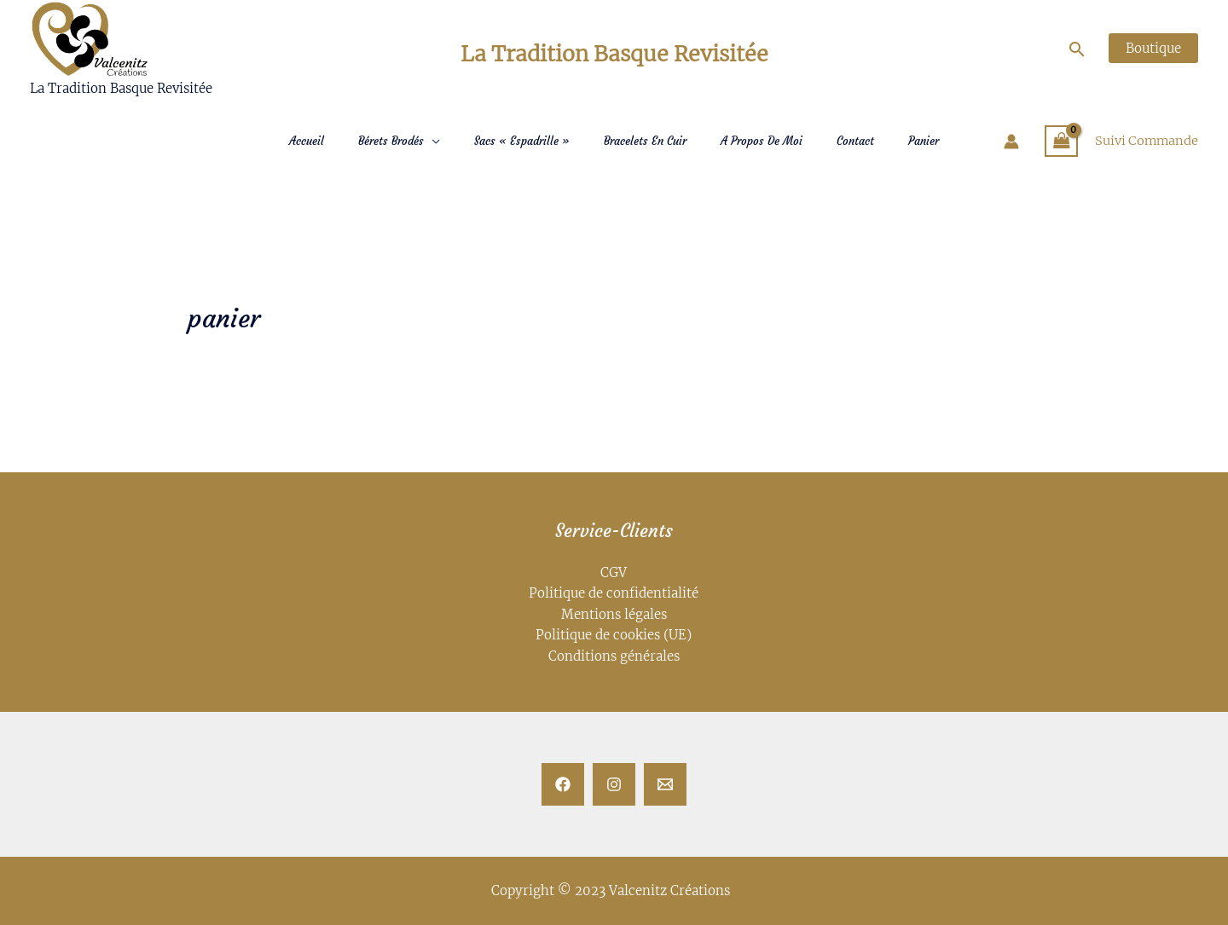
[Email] (665, 784)
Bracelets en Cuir (645, 141)
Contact (855, 141)
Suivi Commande (1145, 141)
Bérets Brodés (391, 141)
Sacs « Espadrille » (522, 141)
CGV (613, 573)
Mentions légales (614, 614)
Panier (923, 141)
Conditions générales (614, 655)
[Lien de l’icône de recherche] (1080, 49)
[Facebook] (563, 784)
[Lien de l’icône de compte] (1008, 141)
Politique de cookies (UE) (614, 635)
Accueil (306, 141)
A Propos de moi (761, 141)
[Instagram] (614, 784)
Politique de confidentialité (613, 594)
